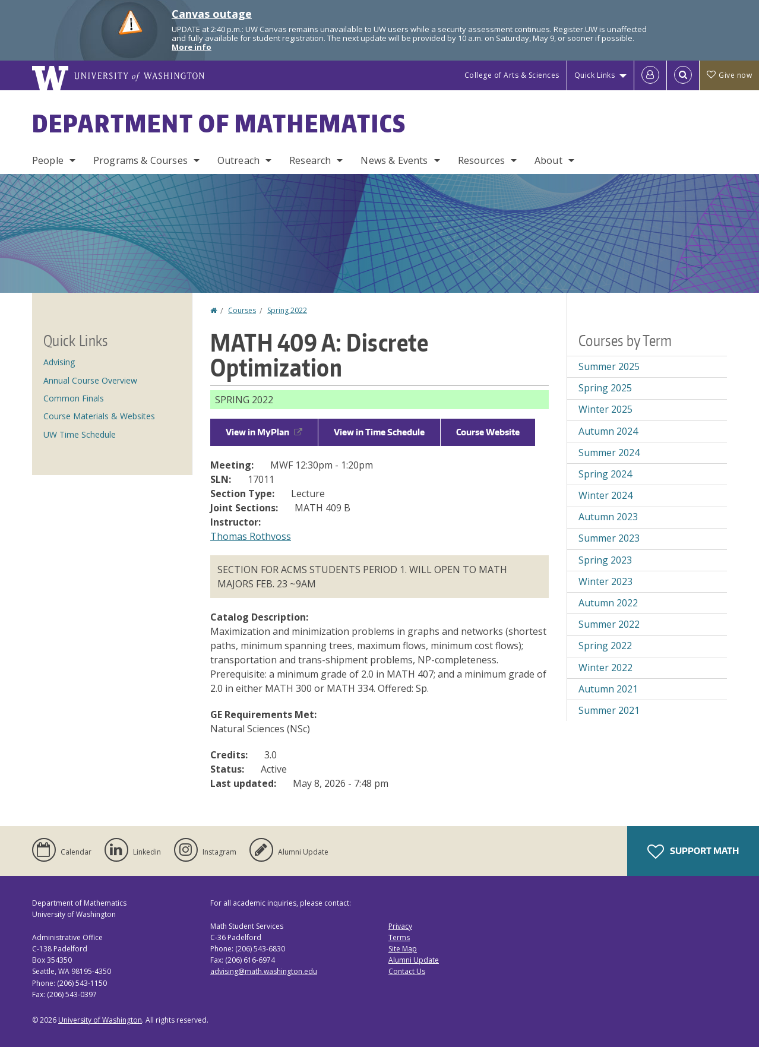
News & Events (394, 160)
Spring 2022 (287, 310)
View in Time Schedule (379, 432)
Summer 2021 (609, 710)
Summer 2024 (609, 452)
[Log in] (650, 75)
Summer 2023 (609, 538)
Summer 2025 (609, 366)
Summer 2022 (609, 624)
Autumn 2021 (608, 688)
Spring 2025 (605, 387)
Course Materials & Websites (99, 416)
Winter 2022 (605, 667)
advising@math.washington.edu (263, 971)
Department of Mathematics (219, 123)
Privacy (400, 926)
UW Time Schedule (79, 434)
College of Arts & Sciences (511, 75)
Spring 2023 (605, 560)
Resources (481, 160)
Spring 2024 (605, 473)
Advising (59, 362)
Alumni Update (413, 960)
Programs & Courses (140, 160)
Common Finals (73, 398)
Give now (729, 75)
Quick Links (594, 75)
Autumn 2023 (608, 516)
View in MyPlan (264, 432)
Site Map (402, 949)
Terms (399, 937)
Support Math (693, 851)
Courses (242, 310)
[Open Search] (683, 75)
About (548, 160)
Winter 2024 (605, 495)
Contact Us (406, 971)
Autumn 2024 (608, 431)
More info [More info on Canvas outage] (191, 47)
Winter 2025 (605, 409)
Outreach (238, 160)
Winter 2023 (605, 581)
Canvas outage (212, 14)
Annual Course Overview (90, 380)
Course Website (488, 432)
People (48, 160)
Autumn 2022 (608, 602)
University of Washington (100, 1020)
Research (310, 160)
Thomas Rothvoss (250, 536)
